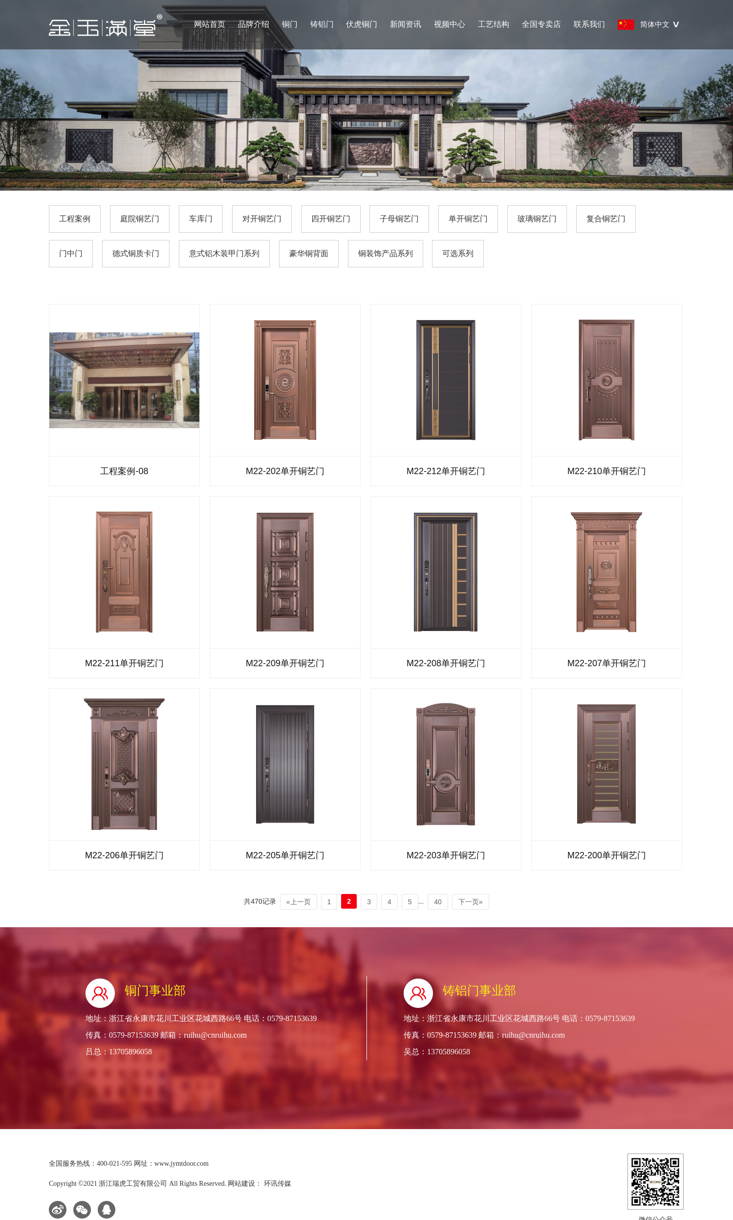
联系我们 (589, 24)
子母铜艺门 (399, 219)
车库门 (201, 219)
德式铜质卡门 (135, 253)
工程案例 (74, 219)
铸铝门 (322, 24)
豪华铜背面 (308, 253)
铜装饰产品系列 (385, 253)
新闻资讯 (405, 24)
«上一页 (298, 902)
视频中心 (449, 24)
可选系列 (458, 253)
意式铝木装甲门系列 (224, 253)
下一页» (470, 902)
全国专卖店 (541, 24)
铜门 (290, 24)
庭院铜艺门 (139, 219)
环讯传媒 (276, 1183)
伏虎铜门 (361, 24)
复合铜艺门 (605, 219)
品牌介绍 (253, 24)
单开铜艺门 (468, 219)
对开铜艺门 (261, 219)
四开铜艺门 (330, 219)
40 (438, 902)
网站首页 (209, 24)
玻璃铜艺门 (537, 219)
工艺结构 (493, 24)
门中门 (71, 253)
